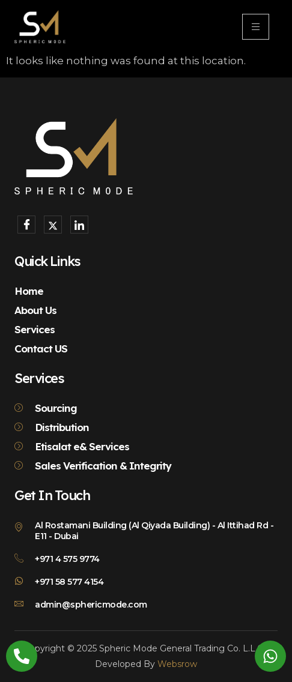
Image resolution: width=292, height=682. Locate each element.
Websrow (177, 664)
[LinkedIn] (79, 225)
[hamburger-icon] (255, 27)
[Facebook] (26, 225)
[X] (53, 225)
